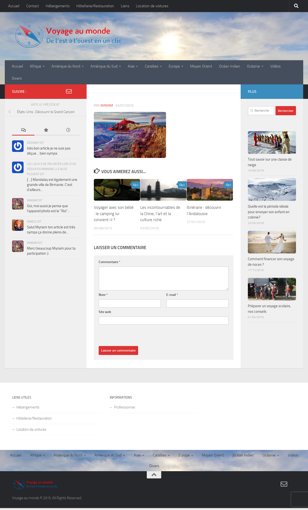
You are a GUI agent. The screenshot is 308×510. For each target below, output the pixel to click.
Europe (174, 66)
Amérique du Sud (103, 66)
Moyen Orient (201, 66)
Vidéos (275, 66)
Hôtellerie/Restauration (95, 6)
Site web (105, 300)
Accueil (13, 6)
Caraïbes (151, 66)
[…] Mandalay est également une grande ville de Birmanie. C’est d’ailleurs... (52, 172)
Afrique (35, 66)
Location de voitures (152, 6)
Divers (17, 78)
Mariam (107, 93)
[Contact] (284, 472)
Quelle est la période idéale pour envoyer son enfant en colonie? (268, 199)
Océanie (253, 66)
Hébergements (58, 6)
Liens (125, 6)
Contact (32, 6)
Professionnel (124, 395)
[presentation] (135, 324)
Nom (103, 283)
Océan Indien (229, 66)
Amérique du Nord (65, 66)
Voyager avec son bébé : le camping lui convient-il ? (114, 201)
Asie (131, 66)
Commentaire (109, 250)
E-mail (172, 283)
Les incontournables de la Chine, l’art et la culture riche (160, 201)
